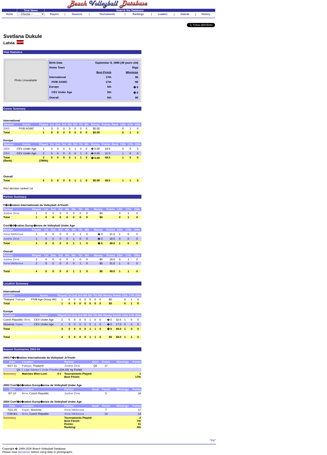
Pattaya (20, 299)
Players (54, 14)
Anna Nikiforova (13, 234)
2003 (6, 128)
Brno (27, 319)
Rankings (138, 14)
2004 (6, 153)
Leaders (162, 14)
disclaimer (24, 452)
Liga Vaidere (31, 369)
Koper (19, 324)
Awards (184, 14)
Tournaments (107, 14)
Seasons (77, 14)
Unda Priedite (50, 369)
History (206, 14)
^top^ (213, 440)
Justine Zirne (11, 213)
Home (9, 14)
